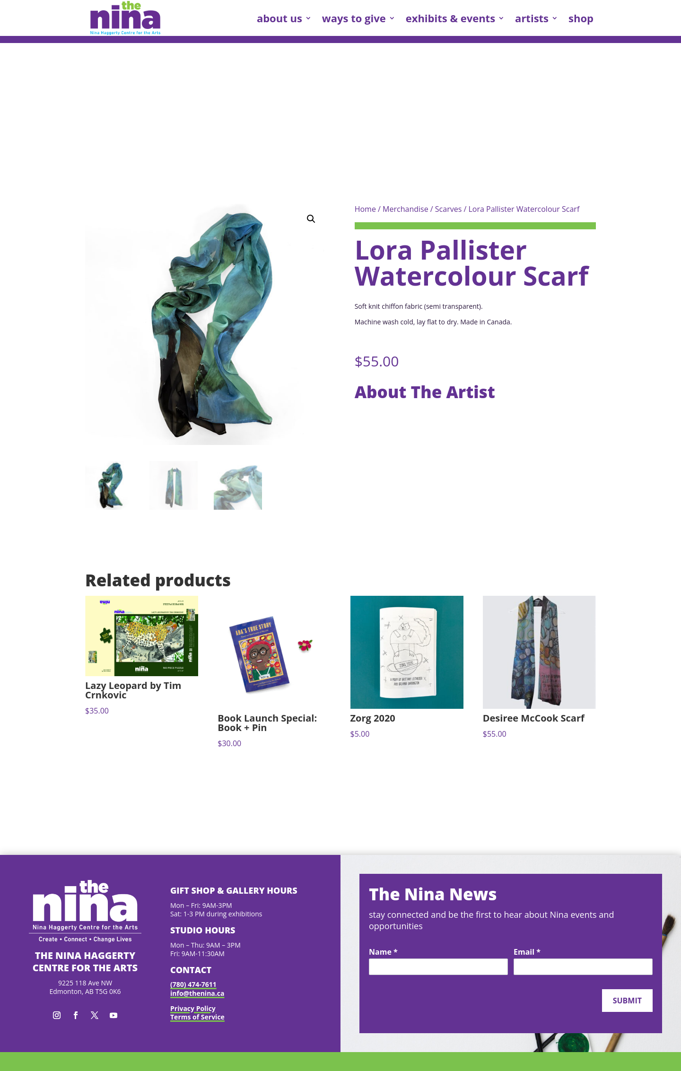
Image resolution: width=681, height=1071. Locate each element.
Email (527, 952)
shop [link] (581, 18)
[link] (125, 18)
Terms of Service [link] (197, 1016)
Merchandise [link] (405, 209)
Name (383, 952)
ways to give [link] (354, 18)
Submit (627, 1000)
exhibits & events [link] (450, 18)
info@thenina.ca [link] (197, 993)
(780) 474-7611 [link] (193, 984)
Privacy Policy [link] (193, 1008)
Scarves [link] (448, 209)
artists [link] (532, 18)
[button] (311, 218)
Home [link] (365, 209)
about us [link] (279, 18)
